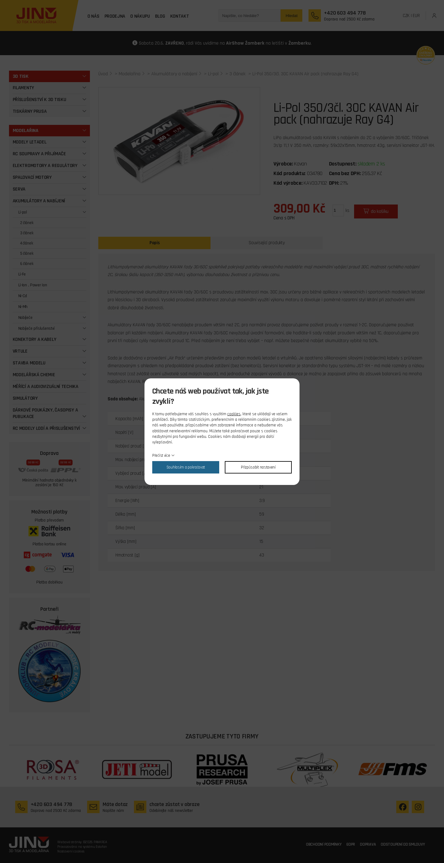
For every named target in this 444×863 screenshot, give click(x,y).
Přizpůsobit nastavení (258, 467)
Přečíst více (161, 455)
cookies (234, 414)
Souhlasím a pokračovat (185, 467)
